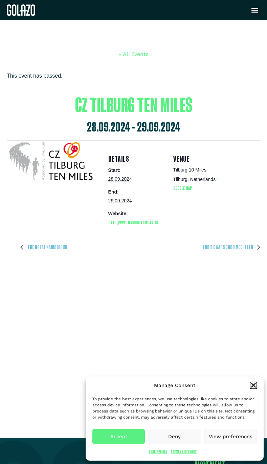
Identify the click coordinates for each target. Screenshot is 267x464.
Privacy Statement (184, 451)
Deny (174, 436)
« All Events (134, 54)
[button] (253, 385)
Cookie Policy (158, 451)
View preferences (230, 436)
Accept (118, 436)
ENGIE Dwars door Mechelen (228, 247)
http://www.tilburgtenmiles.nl (133, 222)
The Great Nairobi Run (47, 247)
